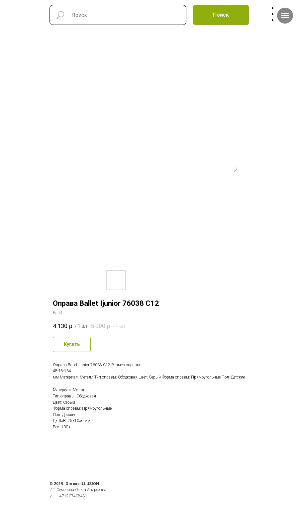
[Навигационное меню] (285, 15)
